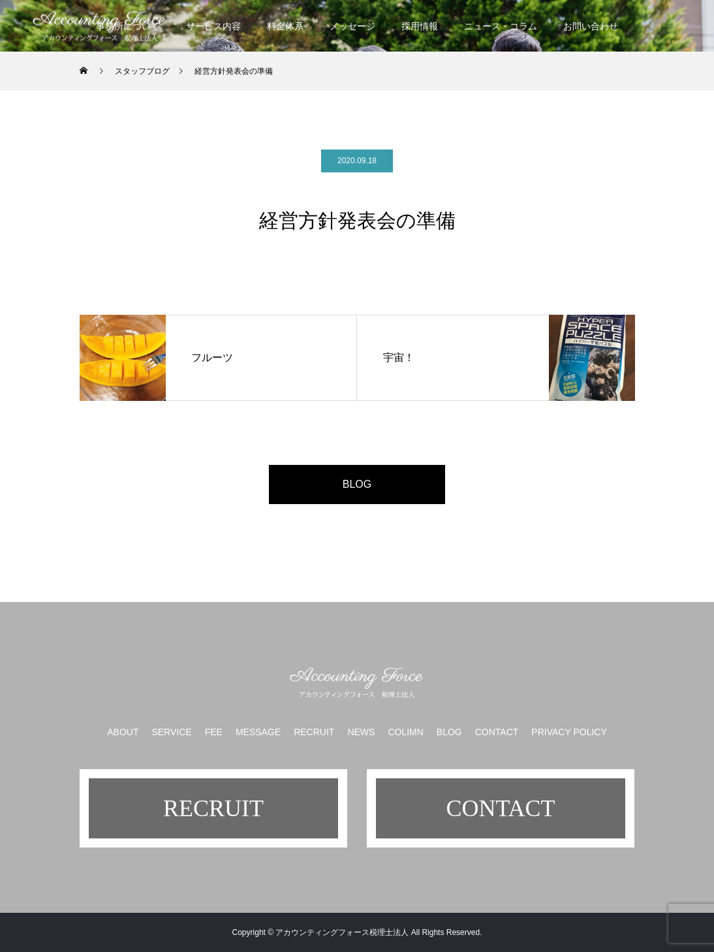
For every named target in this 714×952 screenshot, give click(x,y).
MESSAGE (258, 732)
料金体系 (285, 26)
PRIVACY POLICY (568, 732)
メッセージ (352, 26)
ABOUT (122, 732)
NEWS (361, 732)
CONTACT (497, 732)
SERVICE (171, 732)
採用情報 (419, 26)
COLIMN (405, 732)
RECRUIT (314, 732)
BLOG (357, 484)
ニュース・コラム (500, 26)
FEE (214, 732)
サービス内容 (213, 26)
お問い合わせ (590, 26)
